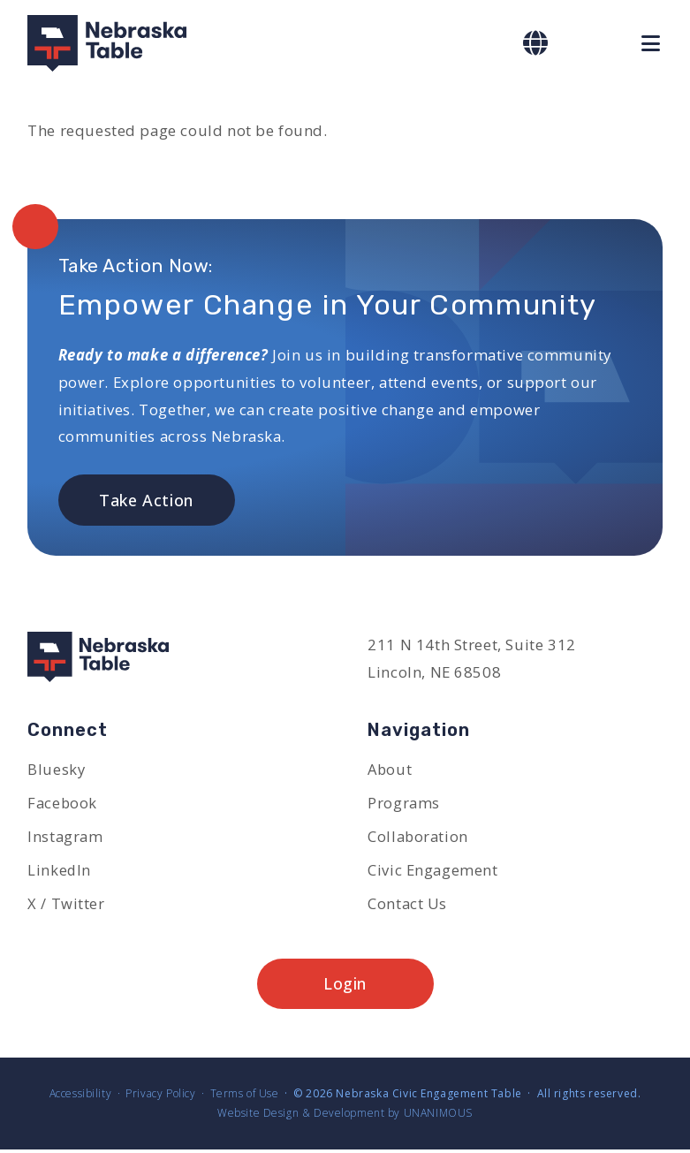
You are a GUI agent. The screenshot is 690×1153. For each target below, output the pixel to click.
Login (345, 986)
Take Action (146, 500)
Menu (652, 43)
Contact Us (407, 905)
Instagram (64, 838)
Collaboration (418, 838)
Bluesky (56, 770)
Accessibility (80, 1096)
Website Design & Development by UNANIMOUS (345, 1116)
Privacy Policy (160, 1096)
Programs (404, 803)
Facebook (62, 803)
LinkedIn (59, 871)
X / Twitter (66, 905)
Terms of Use (244, 1096)
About (390, 770)
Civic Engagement (432, 871)
